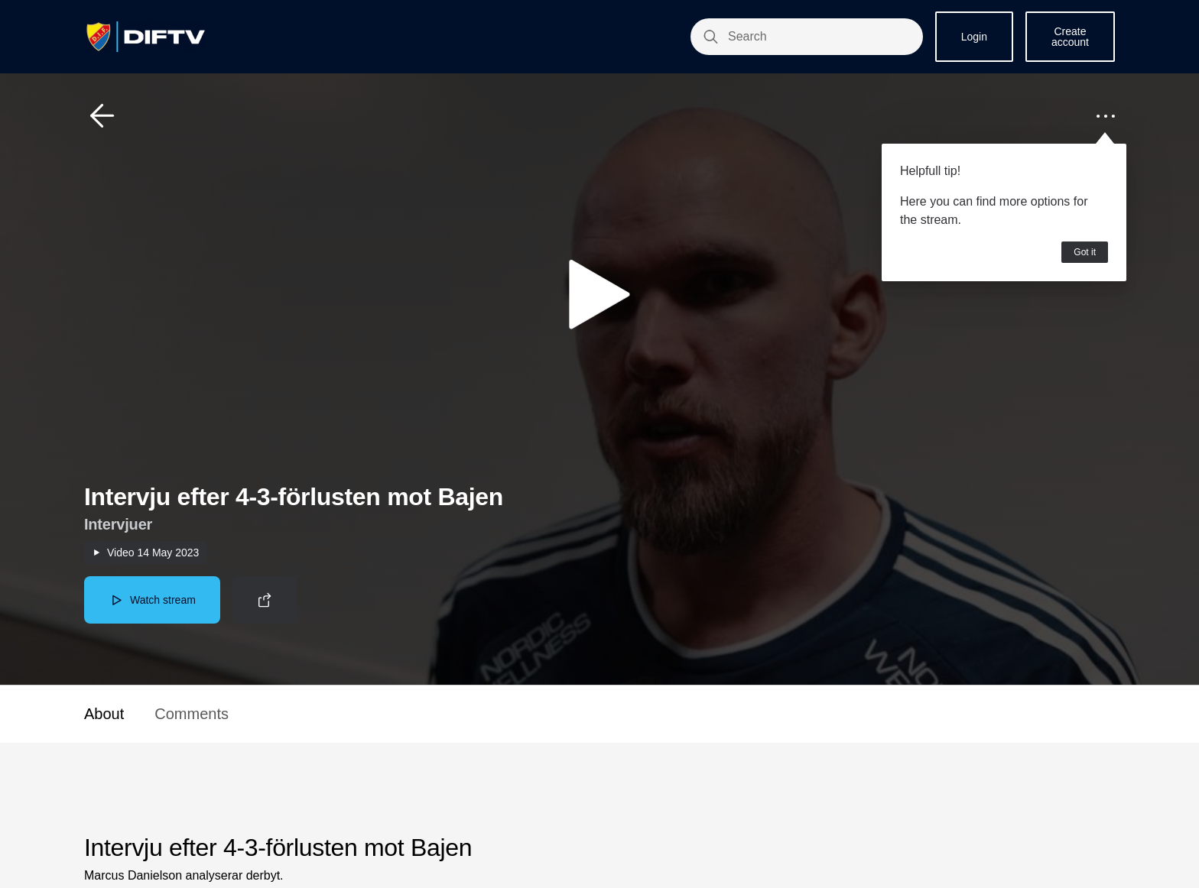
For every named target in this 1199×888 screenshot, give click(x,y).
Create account (1070, 36)
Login (974, 37)
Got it (1085, 252)
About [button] (104, 713)
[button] (102, 116)
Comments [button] (191, 713)
